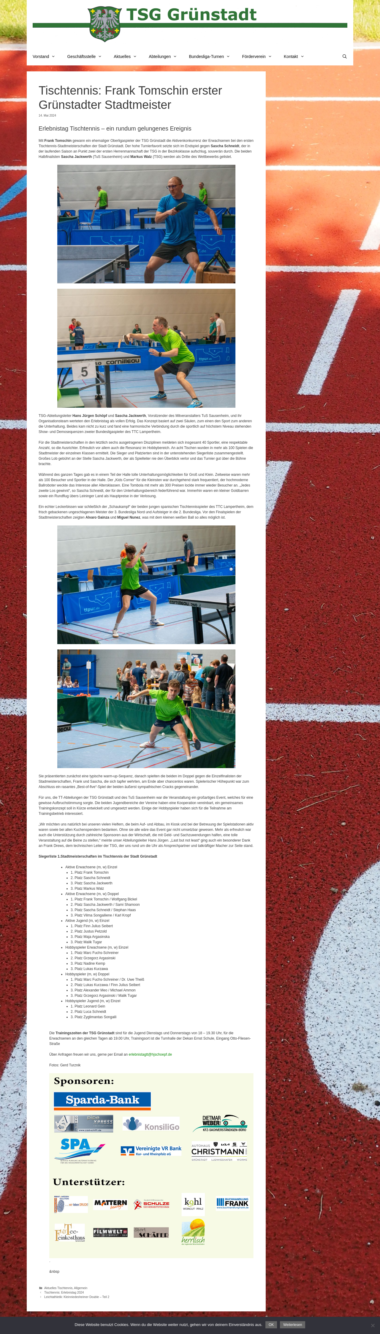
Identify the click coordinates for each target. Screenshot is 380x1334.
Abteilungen (166, 56)
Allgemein (80, 1288)
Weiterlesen (292, 1325)
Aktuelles (128, 56)
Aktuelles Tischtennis (58, 1288)
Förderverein (260, 56)
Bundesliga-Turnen (212, 56)
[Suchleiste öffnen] (344, 56)
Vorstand (47, 56)
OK (271, 1325)
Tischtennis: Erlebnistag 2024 (64, 1292)
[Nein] (373, 1325)
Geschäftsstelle (87, 56)
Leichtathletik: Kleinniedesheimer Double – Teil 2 (76, 1297)
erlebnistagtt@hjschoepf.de (150, 1054)
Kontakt (297, 56)
